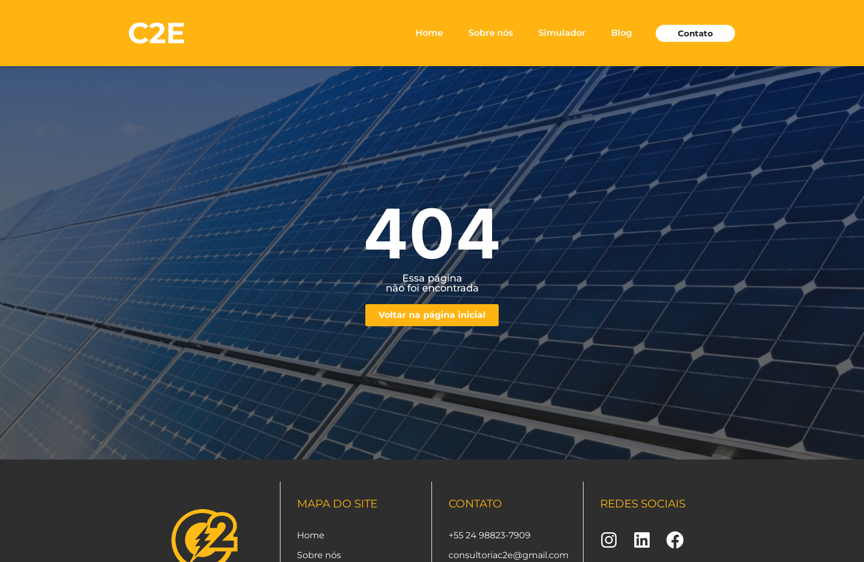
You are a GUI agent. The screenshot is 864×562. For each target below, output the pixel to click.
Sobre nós (490, 33)
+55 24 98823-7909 (490, 535)
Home (429, 33)
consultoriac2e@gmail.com (509, 555)
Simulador (562, 33)
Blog (621, 33)
